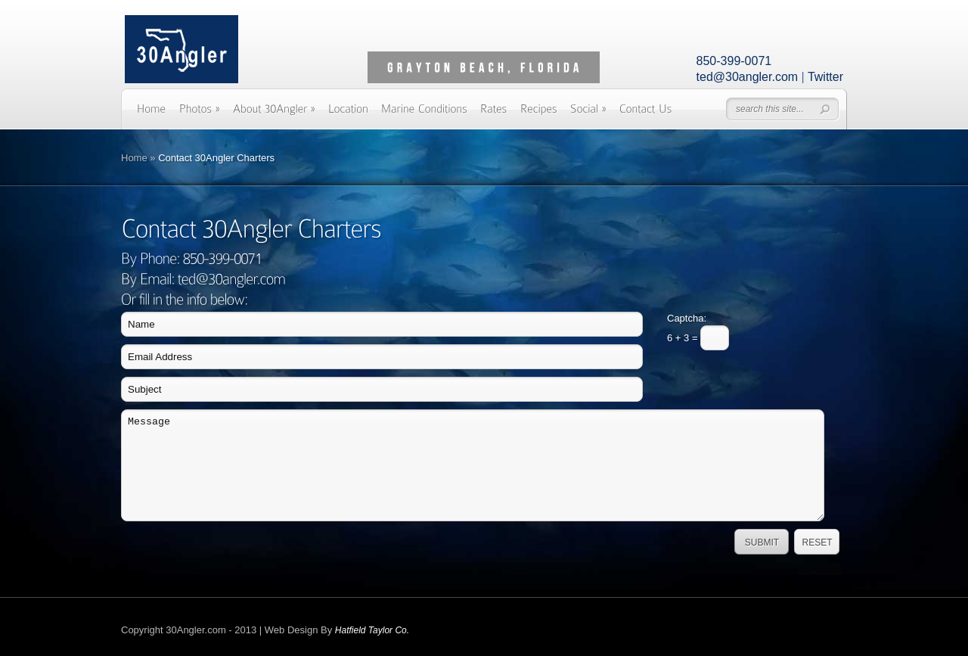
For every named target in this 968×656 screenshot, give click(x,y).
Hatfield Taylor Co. (372, 630)
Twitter (825, 76)
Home (134, 157)
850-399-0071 (734, 60)
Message (472, 465)
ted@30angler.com (748, 76)
